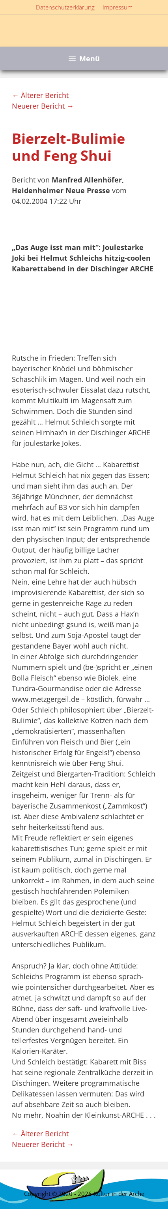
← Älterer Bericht (40, 95)
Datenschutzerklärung (65, 7)
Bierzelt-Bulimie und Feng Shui (68, 147)
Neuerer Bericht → (43, 106)
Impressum (118, 7)
